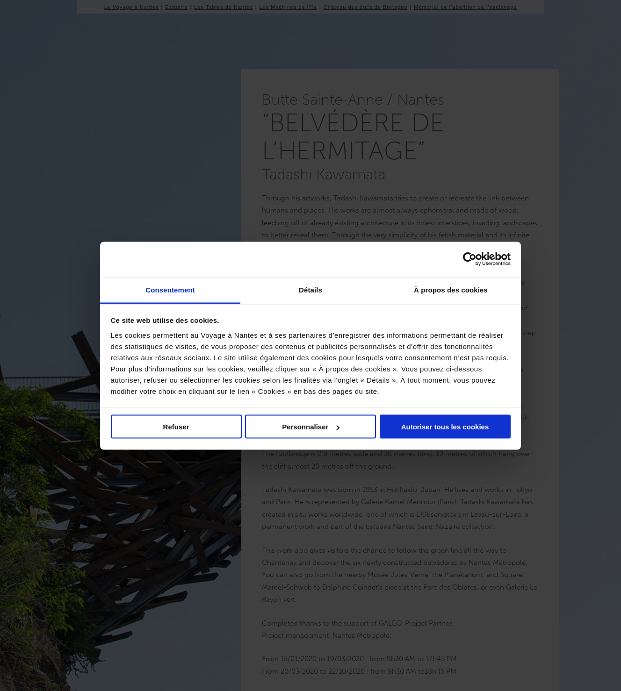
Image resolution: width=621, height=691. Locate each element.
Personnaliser (310, 427)
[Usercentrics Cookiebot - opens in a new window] (470, 259)
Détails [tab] (310, 289)
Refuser (176, 427)
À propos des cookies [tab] (451, 289)
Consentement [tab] (170, 289)
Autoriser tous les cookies (445, 427)
